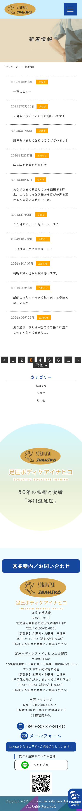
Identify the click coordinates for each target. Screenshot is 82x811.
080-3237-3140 (41, 726)
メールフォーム (41, 736)
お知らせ (41, 385)
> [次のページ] (78, 360)
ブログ (41, 393)
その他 (41, 400)
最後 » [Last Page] (41, 365)
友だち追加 (35, 765)
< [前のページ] (4, 360)
